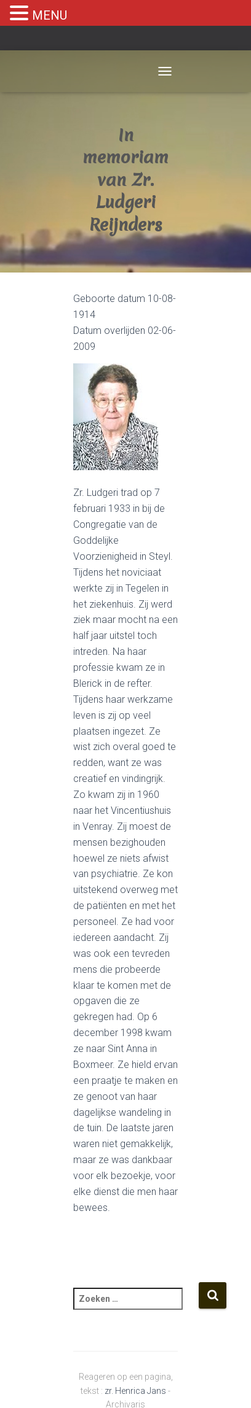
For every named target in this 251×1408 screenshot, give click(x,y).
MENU (49, 15)
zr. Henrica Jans (135, 1391)
